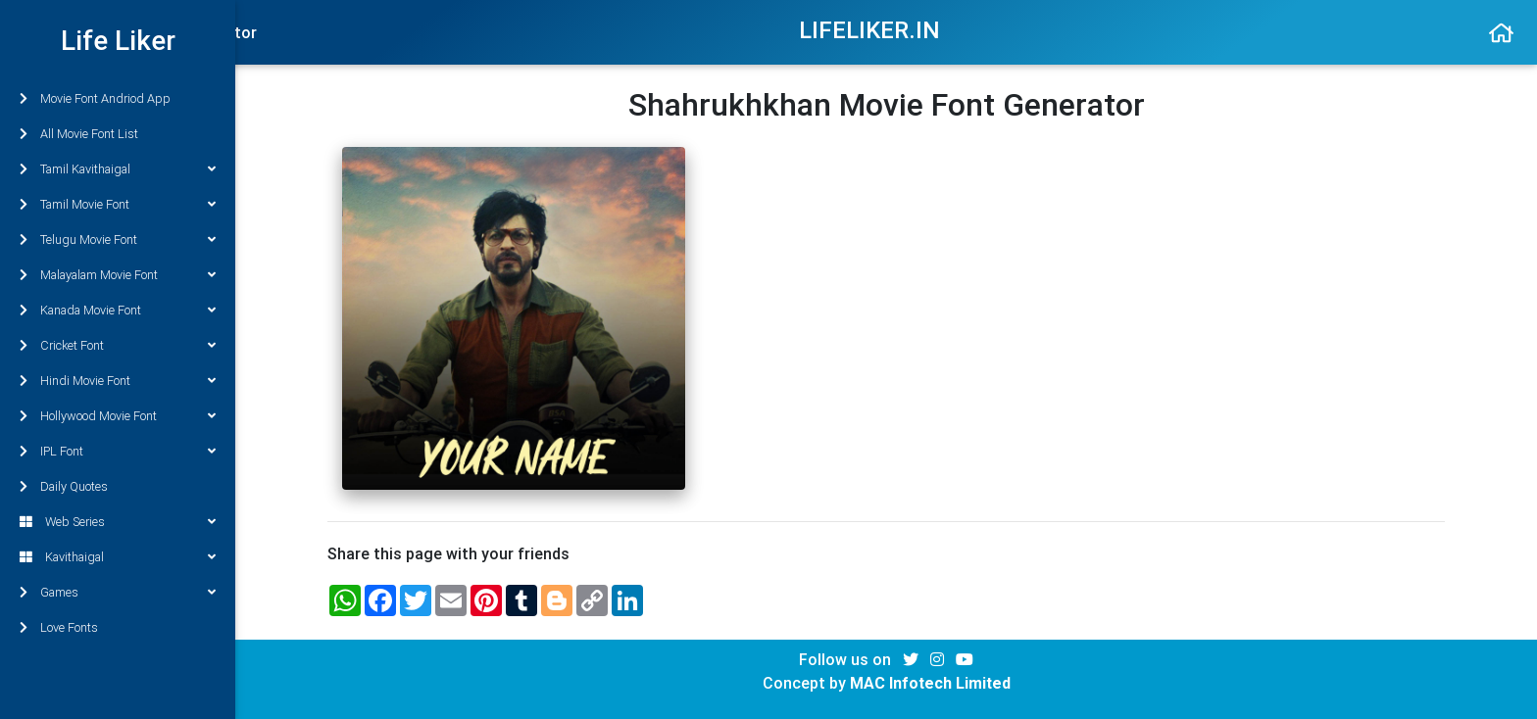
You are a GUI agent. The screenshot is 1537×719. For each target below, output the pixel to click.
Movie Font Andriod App (95, 98)
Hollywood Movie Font (118, 415)
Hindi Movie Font (118, 380)
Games (118, 592)
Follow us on (847, 659)
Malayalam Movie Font (118, 274)
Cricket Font (118, 345)
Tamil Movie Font (118, 204)
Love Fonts (59, 627)
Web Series (118, 521)
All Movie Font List (79, 133)
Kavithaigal (118, 557)
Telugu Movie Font (118, 239)
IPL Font (118, 451)
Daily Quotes (64, 486)
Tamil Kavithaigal (118, 169)
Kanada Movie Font (118, 310)
